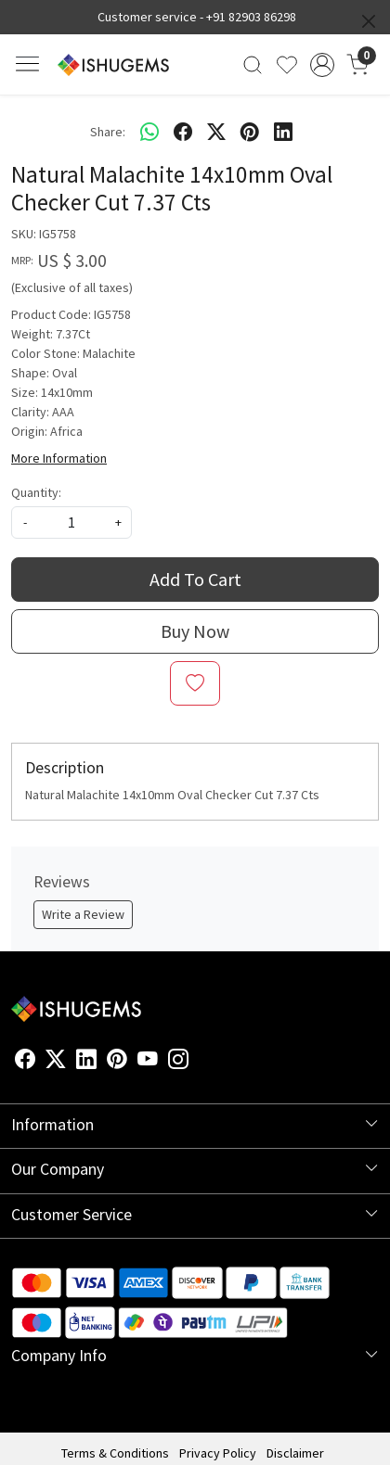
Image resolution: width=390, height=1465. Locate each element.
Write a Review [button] (83, 914)
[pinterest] (249, 131)
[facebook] (183, 131)
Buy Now (195, 631)
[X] (56, 1063)
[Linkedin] (86, 1063)
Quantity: (36, 492)
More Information (59, 458)
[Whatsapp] (149, 131)
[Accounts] (323, 65)
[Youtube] (148, 1063)
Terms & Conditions (115, 1453)
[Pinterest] (117, 1063)
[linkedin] (283, 131)
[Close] (368, 21)
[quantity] (71, 522)
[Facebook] (25, 1063)
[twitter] (216, 131)
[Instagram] (178, 1063)
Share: (107, 131)
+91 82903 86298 (251, 16)
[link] (253, 65)
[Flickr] (198, 1063)
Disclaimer (295, 1453)
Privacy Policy (217, 1453)
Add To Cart (195, 579)
